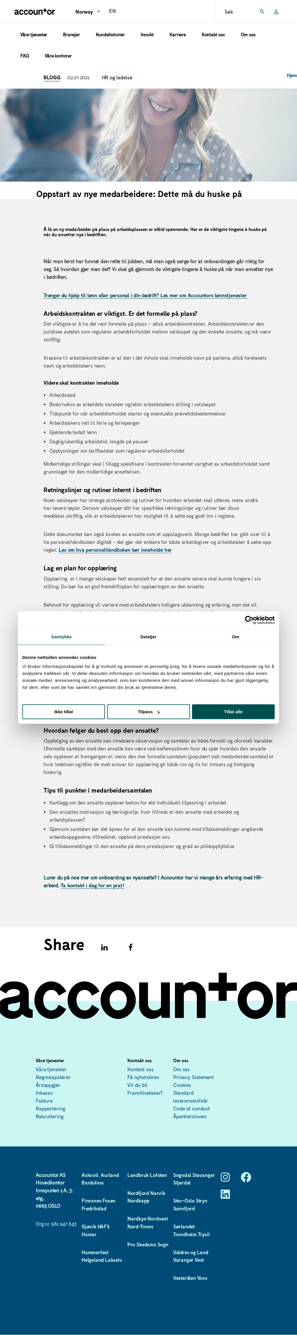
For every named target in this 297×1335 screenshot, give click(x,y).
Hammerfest (95, 1252)
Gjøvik (89, 1226)
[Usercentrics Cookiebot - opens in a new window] (249, 620)
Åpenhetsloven (190, 1116)
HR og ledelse (117, 77)
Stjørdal (182, 1182)
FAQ (24, 55)
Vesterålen (184, 1278)
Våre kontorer (58, 55)
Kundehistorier (110, 34)
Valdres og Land (190, 1252)
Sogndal (182, 1175)
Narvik (157, 1193)
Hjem (292, 75)
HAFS (103, 1226)
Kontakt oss (213, 34)
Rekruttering (50, 1116)
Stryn (201, 1200)
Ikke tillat (63, 711)
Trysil (204, 1234)
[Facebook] (246, 1179)
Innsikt (147, 34)
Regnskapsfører (53, 1077)
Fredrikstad (95, 1208)
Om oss (248, 34)
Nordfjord (138, 1193)
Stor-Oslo (184, 1200)
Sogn (163, 1244)
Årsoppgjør (48, 1085)
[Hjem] (35, 11)
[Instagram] (225, 1179)
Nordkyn (136, 1218)
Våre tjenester (33, 34)
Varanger (183, 1260)
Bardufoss (93, 1182)
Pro (131, 1244)
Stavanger (203, 1175)
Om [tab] (235, 636)
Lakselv (114, 1260)
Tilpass (149, 711)
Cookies (182, 1085)
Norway (84, 11)
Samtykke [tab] (61, 636)
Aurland (110, 1175)
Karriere (177, 34)
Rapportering (50, 1108)
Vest (199, 1260)
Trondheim (185, 1234)
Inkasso (44, 1092)
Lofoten (158, 1175)
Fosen (108, 1200)
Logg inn (273, 11)
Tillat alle (233, 711)
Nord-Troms (140, 1226)
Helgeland (93, 1260)
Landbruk (138, 1175)
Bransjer (71, 34)
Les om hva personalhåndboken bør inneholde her (115, 549)
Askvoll (90, 1175)
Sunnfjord (184, 1208)
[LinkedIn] (225, 1196)
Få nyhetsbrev (143, 1077)
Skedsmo (146, 1244)
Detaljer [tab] (148, 636)
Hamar (89, 1234)
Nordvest (157, 1218)
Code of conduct (191, 1108)
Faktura (44, 1100)
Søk (228, 11)
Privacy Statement (193, 1077)
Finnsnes (91, 1200)
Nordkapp (139, 1200)
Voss (203, 1278)
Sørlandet (184, 1226)
